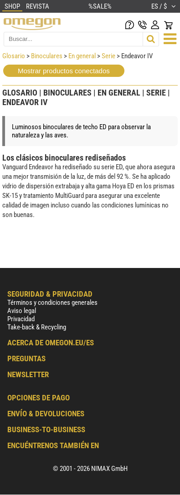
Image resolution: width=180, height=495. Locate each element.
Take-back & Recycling (36, 327)
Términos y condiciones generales (52, 302)
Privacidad (21, 319)
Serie (108, 56)
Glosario (13, 56)
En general (82, 56)
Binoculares (47, 56)
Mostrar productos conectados (64, 71)
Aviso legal (21, 311)
